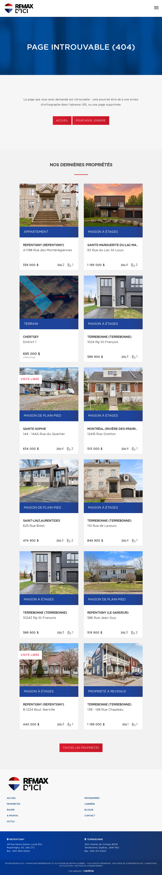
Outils (11, 821)
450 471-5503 (98, 851)
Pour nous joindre (91, 120)
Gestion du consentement (89, 866)
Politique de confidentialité (127, 863)
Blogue (89, 810)
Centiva (88, 871)
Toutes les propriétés (81, 748)
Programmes (92, 798)
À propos (12, 816)
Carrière (90, 804)
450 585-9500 (21, 851)
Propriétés (13, 804)
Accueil (62, 120)
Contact (90, 816)
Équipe (11, 810)
